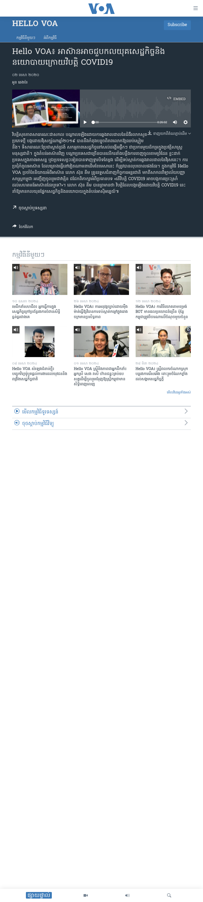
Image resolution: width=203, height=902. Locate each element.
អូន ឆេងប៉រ (19, 82)
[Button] (22, 228)
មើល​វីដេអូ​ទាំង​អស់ (179, 392)
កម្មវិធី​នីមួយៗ (25, 38)
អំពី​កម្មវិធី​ (50, 38)
